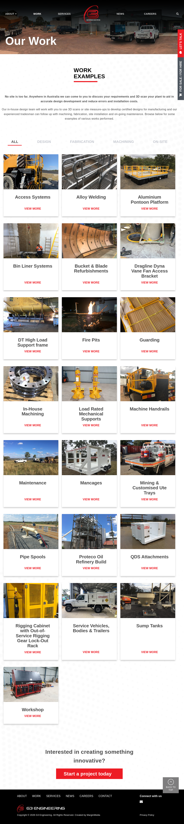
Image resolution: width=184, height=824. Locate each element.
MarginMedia (93, 815)
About (22, 796)
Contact (105, 796)
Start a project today (88, 774)
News (70, 796)
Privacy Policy (147, 815)
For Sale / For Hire (180, 79)
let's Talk (180, 43)
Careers (86, 796)
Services (53, 796)
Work (36, 796)
